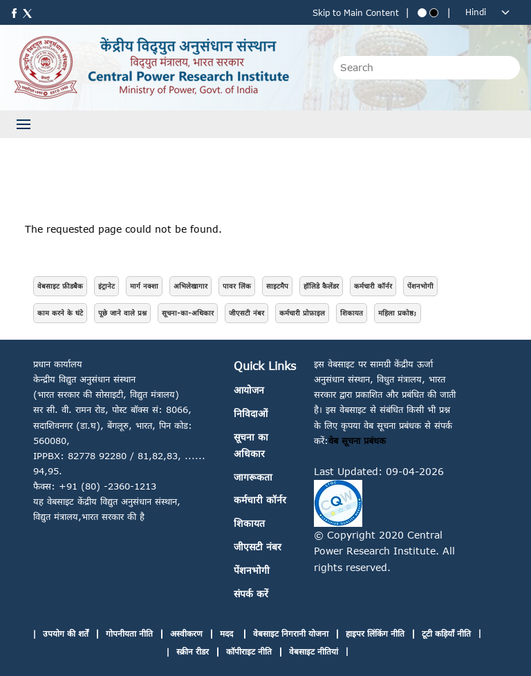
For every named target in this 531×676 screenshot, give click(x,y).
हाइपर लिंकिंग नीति (375, 633)
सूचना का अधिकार (251, 445)
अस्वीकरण (186, 633)
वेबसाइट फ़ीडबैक (60, 286)
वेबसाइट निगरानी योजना (290, 633)
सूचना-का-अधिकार (188, 313)
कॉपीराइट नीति (249, 651)
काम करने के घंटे (60, 313)
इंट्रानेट (106, 286)
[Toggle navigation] (23, 124)
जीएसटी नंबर (246, 313)
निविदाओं (251, 413)
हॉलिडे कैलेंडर (321, 286)
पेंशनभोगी (420, 286)
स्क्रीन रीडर (192, 651)
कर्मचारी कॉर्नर (373, 286)
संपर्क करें (251, 593)
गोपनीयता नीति (129, 633)
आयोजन (249, 390)
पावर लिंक (237, 286)
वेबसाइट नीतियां (313, 651)
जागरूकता (253, 477)
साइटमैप (277, 286)
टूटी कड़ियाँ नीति (446, 633)
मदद (228, 633)
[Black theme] (434, 13)
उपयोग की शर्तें (65, 633)
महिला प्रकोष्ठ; (397, 313)
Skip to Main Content (356, 13)
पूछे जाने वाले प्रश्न (122, 313)
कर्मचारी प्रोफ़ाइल (302, 313)
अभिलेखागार (190, 286)
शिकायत (351, 313)
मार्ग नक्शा (144, 286)
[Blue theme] (422, 13)
